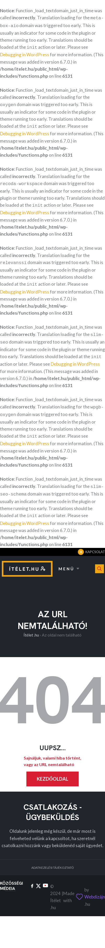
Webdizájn (94, 887)
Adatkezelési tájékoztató (52, 858)
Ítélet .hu (31, 625)
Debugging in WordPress (24, 53)
